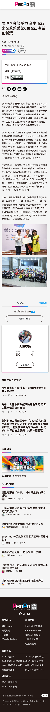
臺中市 (19, 65)
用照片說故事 (8, 670)
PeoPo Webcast (13, 514)
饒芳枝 (9, 571)
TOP (45, 695)
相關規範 (6, 630)
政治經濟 (16, 71)
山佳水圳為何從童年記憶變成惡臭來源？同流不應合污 (25, 509)
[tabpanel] (24, 311)
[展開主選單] (4, 5)
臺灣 (13, 65)
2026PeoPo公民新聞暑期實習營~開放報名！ (25, 538)
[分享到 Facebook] (9, 89)
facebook (20, 613)
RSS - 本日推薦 (9, 686)
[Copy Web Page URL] (25, 89)
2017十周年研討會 (34, 661)
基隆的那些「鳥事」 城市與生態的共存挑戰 (24, 494)
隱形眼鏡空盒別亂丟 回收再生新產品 (22, 580)
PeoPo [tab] (20, 303)
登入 (33, 311)
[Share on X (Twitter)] (14, 89)
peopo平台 (11, 543)
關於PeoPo (7, 626)
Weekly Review (9, 639)
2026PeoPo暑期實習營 (14, 475)
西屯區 (27, 65)
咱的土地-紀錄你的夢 (12, 665)
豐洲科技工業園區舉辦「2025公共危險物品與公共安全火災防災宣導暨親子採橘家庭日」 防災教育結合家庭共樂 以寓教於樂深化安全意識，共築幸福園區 (25, 425)
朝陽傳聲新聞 (12, 527)
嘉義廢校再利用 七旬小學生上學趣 (21, 552)
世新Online (11, 555)
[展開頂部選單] (45, 5)
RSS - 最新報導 (9, 682)
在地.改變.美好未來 (34, 665)
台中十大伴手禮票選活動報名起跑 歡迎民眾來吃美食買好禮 (24, 406)
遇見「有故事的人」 (35, 670)
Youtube (29, 613)
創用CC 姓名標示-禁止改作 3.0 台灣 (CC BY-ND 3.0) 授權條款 (17, 77)
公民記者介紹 (31, 639)
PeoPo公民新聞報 (34, 626)
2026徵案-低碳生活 (34, 656)
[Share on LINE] (19, 89)
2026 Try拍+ (8, 656)
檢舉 (22, 51)
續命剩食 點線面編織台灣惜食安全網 (22, 524)
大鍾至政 (25, 346)
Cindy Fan (10, 499)
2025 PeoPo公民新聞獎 (13, 661)
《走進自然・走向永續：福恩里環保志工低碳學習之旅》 (25, 566)
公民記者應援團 (32, 635)
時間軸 (5, 635)
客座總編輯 (30, 644)
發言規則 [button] (43, 303)
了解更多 (25, 364)
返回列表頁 (24, 318)
